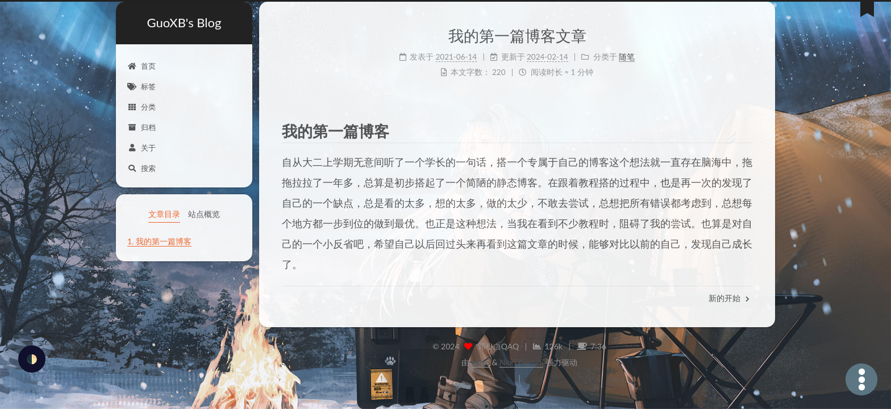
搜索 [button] (141, 168)
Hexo (481, 362)
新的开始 (729, 298)
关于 (141, 147)
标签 (141, 86)
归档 (141, 127)
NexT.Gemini (521, 362)
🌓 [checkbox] (32, 358)
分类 (141, 106)
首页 (141, 65)
